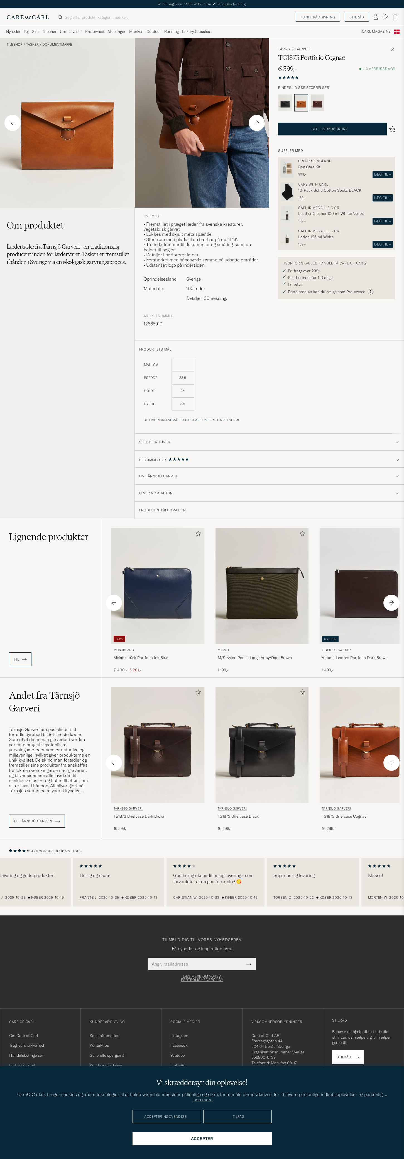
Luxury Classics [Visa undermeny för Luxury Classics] (196, 31)
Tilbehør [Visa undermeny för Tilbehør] (49, 31)
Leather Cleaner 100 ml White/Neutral (332, 213)
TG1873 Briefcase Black (238, 816)
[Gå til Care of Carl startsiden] (28, 17)
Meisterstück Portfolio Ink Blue (141, 657)
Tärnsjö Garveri (294, 49)
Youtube (177, 1055)
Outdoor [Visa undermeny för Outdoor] (153, 31)
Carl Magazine (376, 31)
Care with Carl (313, 184)
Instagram (179, 1035)
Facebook (178, 1045)
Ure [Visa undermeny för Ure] (63, 31)
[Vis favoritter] (385, 17)
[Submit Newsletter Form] (249, 964)
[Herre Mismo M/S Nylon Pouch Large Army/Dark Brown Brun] (262, 586)
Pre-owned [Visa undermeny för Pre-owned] (94, 31)
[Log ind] (376, 17)
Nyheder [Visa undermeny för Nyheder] (13, 31)
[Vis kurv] (395, 17)
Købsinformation (104, 1035)
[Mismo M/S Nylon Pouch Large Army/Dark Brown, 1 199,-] (262, 600)
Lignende (49, 537)
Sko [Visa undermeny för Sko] (35, 31)
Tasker (32, 45)
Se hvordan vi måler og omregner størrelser (190, 420)
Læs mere (202, 1099)
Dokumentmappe (57, 45)
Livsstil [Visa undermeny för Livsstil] (75, 31)
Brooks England (315, 161)
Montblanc (124, 650)
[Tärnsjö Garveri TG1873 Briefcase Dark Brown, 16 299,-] (158, 761)
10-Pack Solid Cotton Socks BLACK (329, 190)
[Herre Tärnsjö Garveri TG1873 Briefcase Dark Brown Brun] (157, 745)
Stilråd (356, 17)
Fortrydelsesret (22, 1065)
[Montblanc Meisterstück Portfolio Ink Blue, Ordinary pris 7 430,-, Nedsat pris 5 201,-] (158, 600)
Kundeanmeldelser (106, 1065)
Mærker (136, 31)
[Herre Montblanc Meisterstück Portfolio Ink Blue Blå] (157, 586)
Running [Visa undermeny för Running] (171, 31)
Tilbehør (15, 45)
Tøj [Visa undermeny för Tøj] (26, 31)
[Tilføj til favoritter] (197, 534)
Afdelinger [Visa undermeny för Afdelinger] (116, 31)
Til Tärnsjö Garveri (37, 821)
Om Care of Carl (23, 1035)
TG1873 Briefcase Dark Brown (139, 816)
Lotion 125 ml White (316, 236)
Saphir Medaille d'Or (318, 208)
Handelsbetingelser (26, 1055)
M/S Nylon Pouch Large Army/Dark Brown (255, 657)
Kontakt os (99, 1045)
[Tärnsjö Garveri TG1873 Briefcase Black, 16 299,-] (262, 761)
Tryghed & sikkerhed (26, 1045)
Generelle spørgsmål (108, 1055)
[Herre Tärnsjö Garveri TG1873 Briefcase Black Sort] (262, 745)
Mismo (223, 650)
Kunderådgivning (317, 17)
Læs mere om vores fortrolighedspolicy (202, 978)
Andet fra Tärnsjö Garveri (44, 701)
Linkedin (177, 1065)
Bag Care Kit (309, 166)
